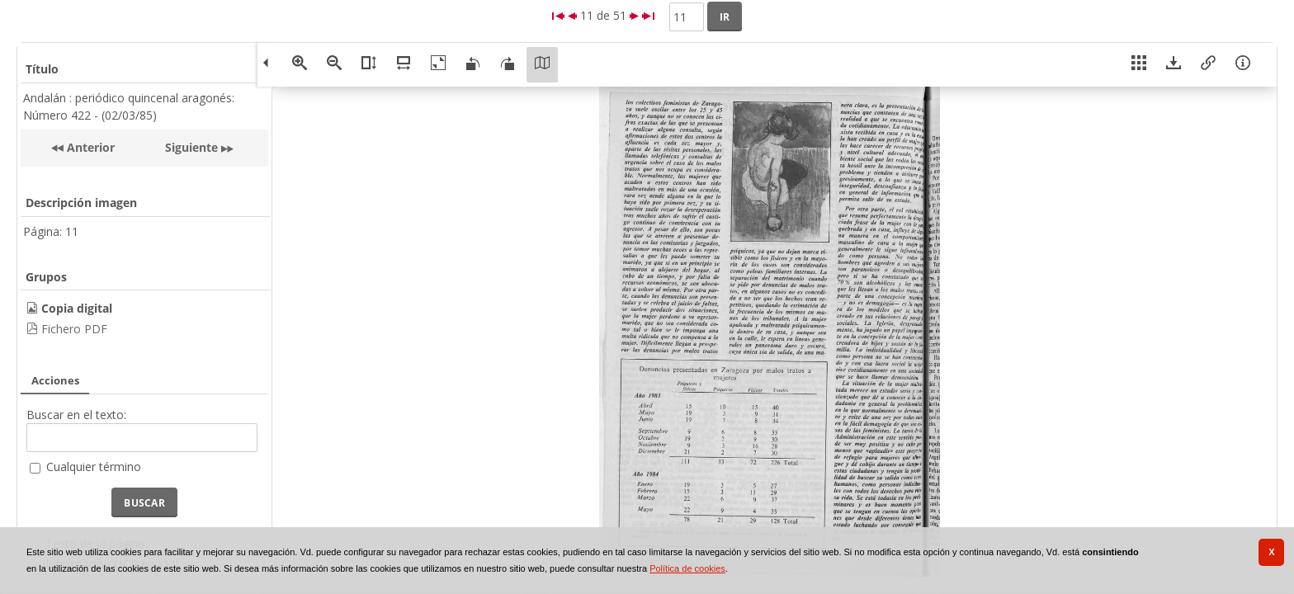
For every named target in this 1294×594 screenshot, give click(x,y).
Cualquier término (93, 466)
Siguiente (191, 147)
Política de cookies (687, 568)
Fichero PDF (74, 329)
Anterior (89, 147)
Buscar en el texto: (76, 414)
